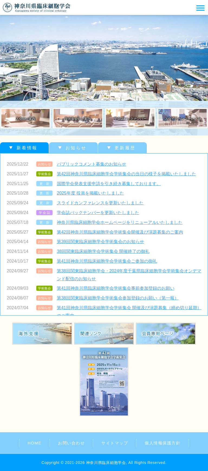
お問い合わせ (71, 443)
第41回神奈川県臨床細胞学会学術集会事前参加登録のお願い (115, 288)
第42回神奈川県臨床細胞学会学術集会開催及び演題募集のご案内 (120, 232)
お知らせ (76, 148)
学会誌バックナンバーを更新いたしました (98, 212)
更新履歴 (125, 148)
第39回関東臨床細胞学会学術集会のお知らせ (100, 241)
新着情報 (27, 148)
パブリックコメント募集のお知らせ (91, 164)
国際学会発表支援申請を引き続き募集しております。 (109, 183)
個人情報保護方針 (162, 443)
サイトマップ (114, 443)
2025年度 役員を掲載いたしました (90, 193)
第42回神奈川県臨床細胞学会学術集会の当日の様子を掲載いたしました (126, 174)
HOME (34, 443)
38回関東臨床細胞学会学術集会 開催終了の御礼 (103, 251)
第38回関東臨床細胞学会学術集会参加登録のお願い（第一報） (118, 298)
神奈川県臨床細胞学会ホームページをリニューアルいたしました (120, 222)
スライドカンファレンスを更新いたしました (100, 203)
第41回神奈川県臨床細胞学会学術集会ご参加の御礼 (107, 261)
